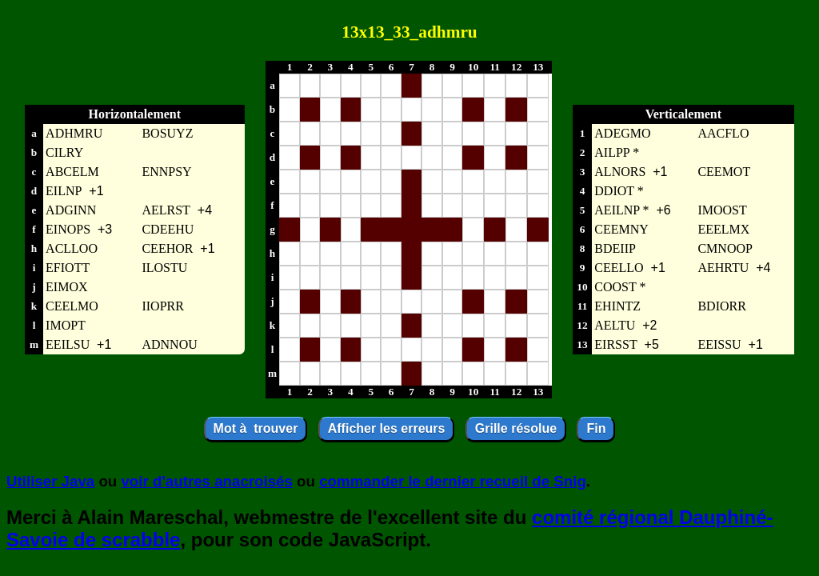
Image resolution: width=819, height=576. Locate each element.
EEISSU (719, 344)
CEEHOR (167, 248)
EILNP (64, 191)
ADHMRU (74, 133)
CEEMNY (621, 229)
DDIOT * (618, 191)
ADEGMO (622, 133)
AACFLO (723, 133)
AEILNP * (621, 210)
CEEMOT (723, 171)
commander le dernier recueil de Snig (452, 481)
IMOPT (66, 325)
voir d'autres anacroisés (206, 481)
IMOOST (721, 210)
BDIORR (721, 306)
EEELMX (723, 229)
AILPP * (616, 152)
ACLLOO (72, 248)
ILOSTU (164, 267)
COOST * (619, 287)
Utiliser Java (50, 481)
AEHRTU (723, 267)
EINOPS (68, 229)
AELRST (166, 210)
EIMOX (66, 287)
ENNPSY (166, 171)
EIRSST (615, 344)
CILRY (64, 152)
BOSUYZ (167, 133)
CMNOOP (724, 248)
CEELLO (618, 267)
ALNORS (619, 171)
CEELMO (72, 306)
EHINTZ (617, 306)
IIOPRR (162, 306)
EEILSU (68, 344)
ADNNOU (169, 344)
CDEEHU (168, 229)
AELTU (614, 325)
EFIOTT (68, 267)
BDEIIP (615, 248)
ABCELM (72, 171)
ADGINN (71, 210)
